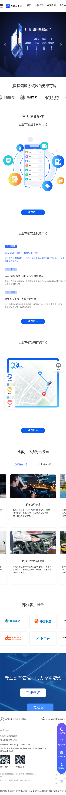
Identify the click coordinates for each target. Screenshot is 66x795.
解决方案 (51, 5)
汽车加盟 (48, 791)
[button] (5, 44)
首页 (29, 5)
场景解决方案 (21, 464)
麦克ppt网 (11, 791)
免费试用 (33, 212)
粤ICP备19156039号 (8, 774)
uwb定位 (31, 791)
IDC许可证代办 (21, 791)
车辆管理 (39, 5)
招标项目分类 (40, 791)
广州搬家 (56, 791)
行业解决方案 (44, 464)
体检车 (62, 791)
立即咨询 (33, 693)
